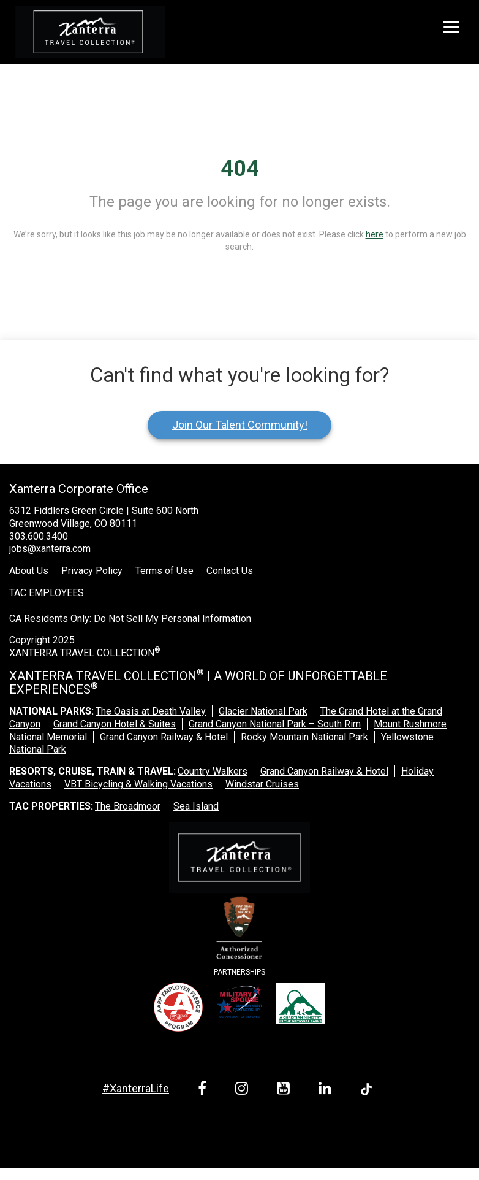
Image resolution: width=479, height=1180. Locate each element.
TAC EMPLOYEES (46, 593)
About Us (28, 571)
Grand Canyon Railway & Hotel (164, 737)
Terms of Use (164, 571)
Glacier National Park (263, 711)
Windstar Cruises (262, 784)
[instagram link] (243, 1090)
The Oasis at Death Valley (151, 711)
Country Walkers (212, 771)
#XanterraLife (135, 1088)
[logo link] (90, 32)
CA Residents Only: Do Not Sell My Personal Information (130, 618)
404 (240, 169)
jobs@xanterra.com (50, 548)
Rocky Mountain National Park (304, 737)
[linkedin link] (327, 1090)
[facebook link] (204, 1090)
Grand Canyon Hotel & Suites (114, 724)
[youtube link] (285, 1090)
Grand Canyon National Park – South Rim (275, 724)
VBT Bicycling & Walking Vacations (138, 784)
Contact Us (229, 571)
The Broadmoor (127, 806)
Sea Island (196, 806)
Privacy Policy (92, 571)
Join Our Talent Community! (239, 424)
